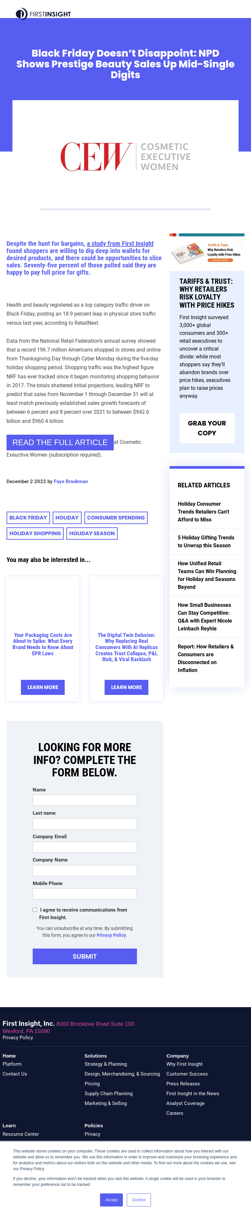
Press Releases (183, 1084)
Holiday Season (92, 533)
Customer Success (187, 1074)
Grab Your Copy (207, 428)
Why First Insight (184, 1064)
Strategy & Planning (106, 1064)
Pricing (92, 1084)
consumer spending (116, 517)
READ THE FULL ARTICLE (60, 442)
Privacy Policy (111, 935)
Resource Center (21, 1134)
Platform (12, 1064)
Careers (174, 1113)
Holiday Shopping (35, 533)
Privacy (92, 1134)
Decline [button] (138, 1200)
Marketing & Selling (106, 1103)
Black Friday (28, 517)
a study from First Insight (120, 243)
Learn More (42, 687)
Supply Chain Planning (109, 1094)
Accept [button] (112, 1200)
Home (9, 1056)
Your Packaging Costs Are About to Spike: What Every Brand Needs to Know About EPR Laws (42, 644)
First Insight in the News (192, 1094)
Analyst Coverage (185, 1103)
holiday (67, 517)
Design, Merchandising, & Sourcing (122, 1074)
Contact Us (15, 1074)
